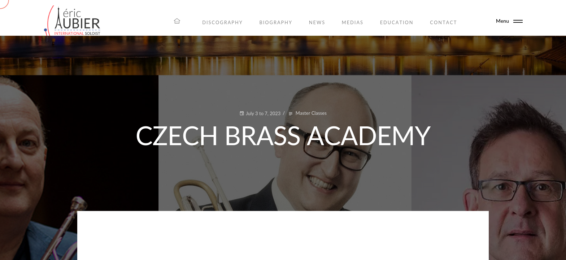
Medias (352, 22)
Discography (222, 22)
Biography (275, 22)
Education (397, 22)
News (317, 22)
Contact (443, 22)
